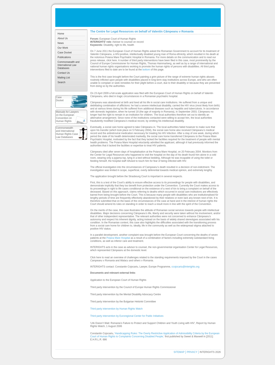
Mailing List (64, 77)
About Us (63, 38)
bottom (146, 69)
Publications (64, 57)
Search (61, 82)
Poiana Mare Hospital (118, 237)
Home (61, 33)
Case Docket (65, 52)
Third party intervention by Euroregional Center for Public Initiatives (126, 315)
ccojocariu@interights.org (186, 266)
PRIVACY (192, 352)
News (61, 43)
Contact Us (64, 72)
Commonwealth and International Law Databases (69, 65)
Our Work (63, 47)
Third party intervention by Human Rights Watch (116, 308)
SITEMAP (179, 352)
